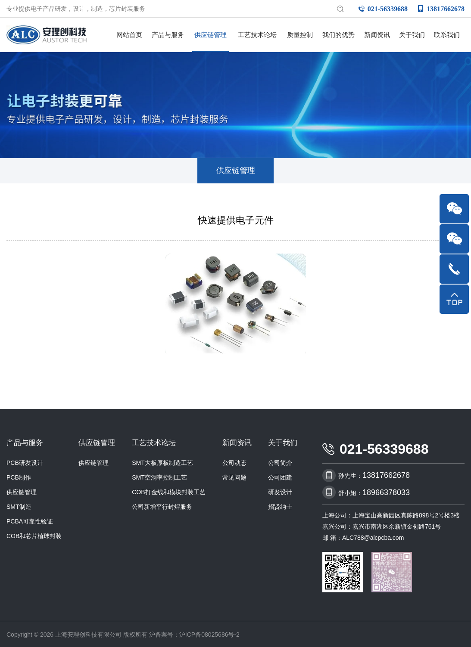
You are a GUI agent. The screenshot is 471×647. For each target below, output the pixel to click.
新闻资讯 (377, 34)
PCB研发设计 (24, 460)
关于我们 (412, 34)
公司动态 (234, 460)
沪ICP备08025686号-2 (209, 632)
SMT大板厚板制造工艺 (162, 460)
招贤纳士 (280, 504)
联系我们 (447, 34)
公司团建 (280, 475)
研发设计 (280, 489)
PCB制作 (18, 475)
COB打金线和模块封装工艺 (168, 489)
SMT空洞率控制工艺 (159, 475)
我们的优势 (338, 34)
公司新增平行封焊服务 (162, 504)
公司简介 (280, 460)
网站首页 (129, 34)
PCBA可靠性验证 (29, 519)
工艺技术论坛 (257, 34)
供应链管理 (210, 34)
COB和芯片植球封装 (34, 533)
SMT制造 (18, 504)
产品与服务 (168, 34)
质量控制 (300, 34)
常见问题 (234, 475)
